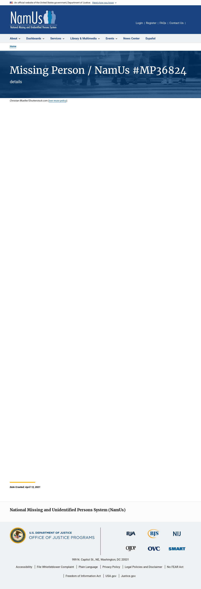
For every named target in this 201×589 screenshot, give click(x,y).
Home (13, 46)
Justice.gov (128, 576)
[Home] (33, 19)
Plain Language (88, 567)
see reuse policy (57, 100)
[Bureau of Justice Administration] (130, 536)
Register (151, 23)
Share (191, 25)
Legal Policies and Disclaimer (143, 567)
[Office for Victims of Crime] (154, 551)
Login (139, 23)
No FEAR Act (175, 567)
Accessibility (24, 567)
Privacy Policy (111, 567)
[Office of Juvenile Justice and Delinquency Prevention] (131, 552)
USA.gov (111, 576)
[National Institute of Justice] (177, 537)
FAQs (163, 23)
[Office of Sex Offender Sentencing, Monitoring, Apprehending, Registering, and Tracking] (177, 551)
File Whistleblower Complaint (55, 567)
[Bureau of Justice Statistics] (154, 539)
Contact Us (176, 23)
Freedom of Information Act (83, 576)
